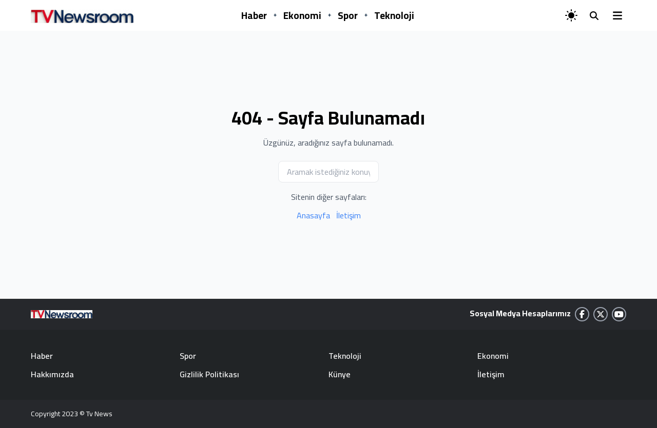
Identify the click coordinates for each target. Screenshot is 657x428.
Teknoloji (394, 15)
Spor (348, 15)
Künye (339, 374)
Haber (254, 15)
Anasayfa (313, 215)
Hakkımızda (52, 374)
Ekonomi (302, 15)
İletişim (348, 215)
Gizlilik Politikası (209, 374)
